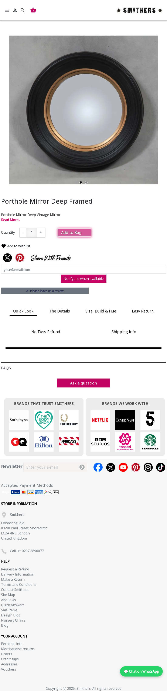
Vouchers (8, 669)
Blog (4, 625)
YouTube (123, 467)
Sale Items (9, 610)
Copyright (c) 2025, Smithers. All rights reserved (83, 688)
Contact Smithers (14, 589)
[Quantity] (31, 232)
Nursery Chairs (13, 620)
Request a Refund (15, 569)
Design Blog (11, 615)
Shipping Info (124, 331)
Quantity (8, 232)
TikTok (160, 467)
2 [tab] (86, 182)
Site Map (8, 594)
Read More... (10, 219)
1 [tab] (80, 182)
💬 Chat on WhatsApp (141, 671)
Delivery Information (17, 574)
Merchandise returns (18, 648)
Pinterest (135, 467)
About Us (8, 599)
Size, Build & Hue (100, 311)
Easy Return (143, 311)
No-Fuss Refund (45, 331)
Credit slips (10, 659)
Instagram (148, 467)
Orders (6, 654)
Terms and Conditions (18, 584)
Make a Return (13, 579)
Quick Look (23, 311)
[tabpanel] (83, 110)
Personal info (12, 643)
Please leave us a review (45, 291)
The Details (59, 311)
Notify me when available (84, 278)
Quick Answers (12, 605)
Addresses (9, 664)
